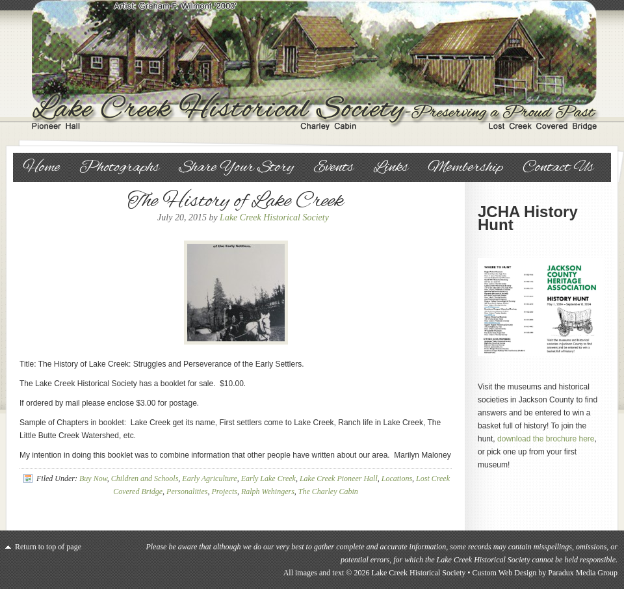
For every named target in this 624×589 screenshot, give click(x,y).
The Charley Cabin (328, 491)
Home (41, 167)
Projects (224, 491)
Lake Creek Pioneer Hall (339, 478)
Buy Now (93, 478)
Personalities (186, 491)
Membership (465, 167)
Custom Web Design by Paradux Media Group (545, 572)
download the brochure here (545, 438)
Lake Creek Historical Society (312, 65)
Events (333, 167)
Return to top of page (48, 546)
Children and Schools (145, 478)
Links (390, 167)
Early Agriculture (209, 478)
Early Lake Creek (268, 478)
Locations (397, 478)
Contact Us (558, 167)
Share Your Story (236, 167)
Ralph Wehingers (267, 491)
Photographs (119, 167)
